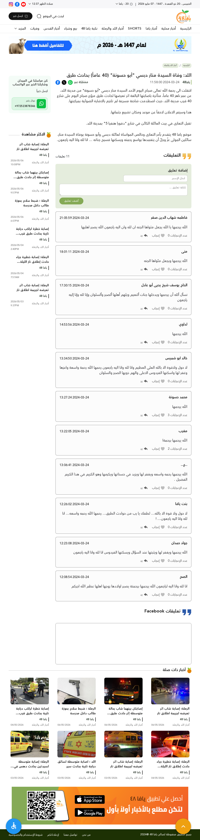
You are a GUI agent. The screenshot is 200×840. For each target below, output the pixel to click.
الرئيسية (185, 28)
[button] (158, 235)
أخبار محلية (168, 28)
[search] (50, 16)
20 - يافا (125, 4)
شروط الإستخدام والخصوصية (26, 835)
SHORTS (134, 28)
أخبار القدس (52, 28)
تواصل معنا (70, 835)
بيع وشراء (70, 28)
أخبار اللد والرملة (113, 28)
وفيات (34, 28)
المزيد (21, 28)
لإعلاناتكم (53, 835)
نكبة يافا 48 (89, 28)
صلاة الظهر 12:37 (42, 4)
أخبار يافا (151, 28)
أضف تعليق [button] (71, 201)
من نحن (86, 835)
